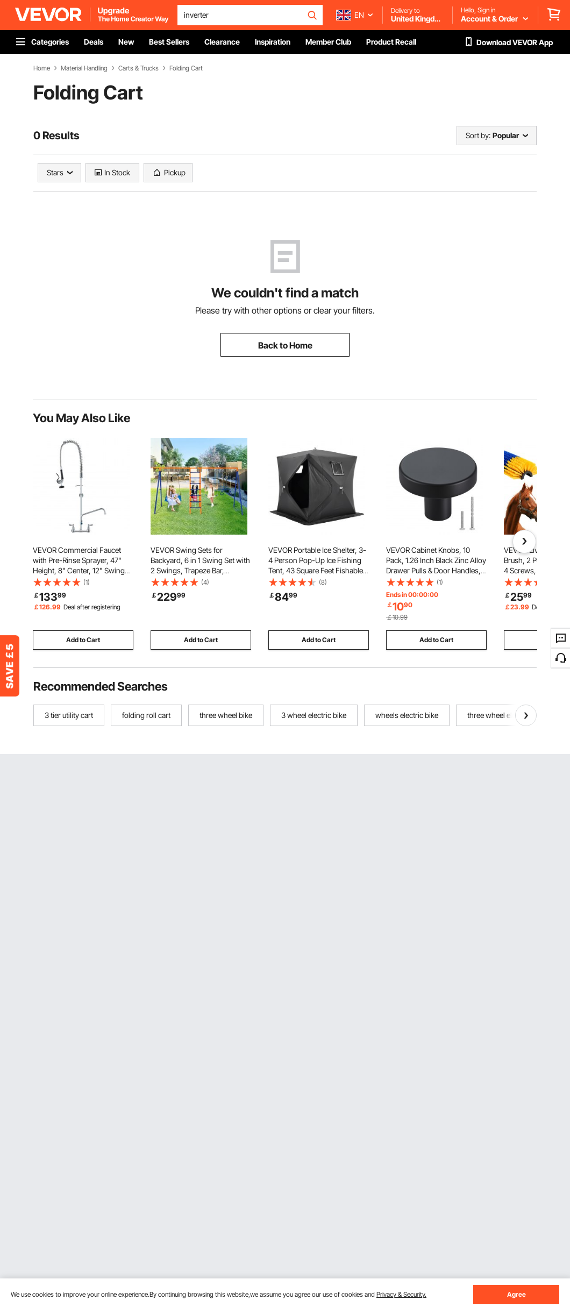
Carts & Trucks (138, 68)
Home (41, 68)
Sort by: (478, 135)
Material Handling (84, 68)
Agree (516, 1294)
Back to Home (285, 345)
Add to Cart (83, 640)
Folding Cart (186, 68)
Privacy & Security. (401, 1294)
